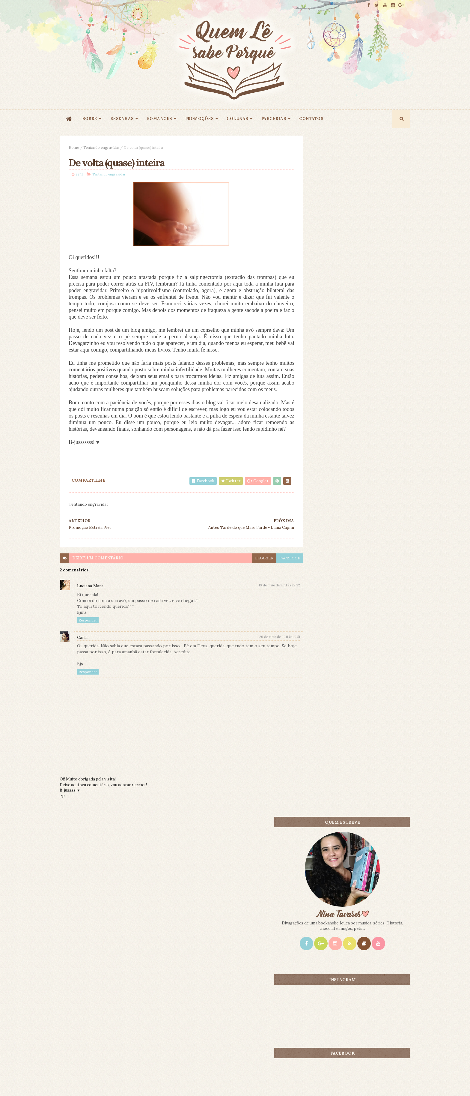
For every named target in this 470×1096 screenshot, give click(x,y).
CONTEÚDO (383, 472)
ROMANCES (159, 118)
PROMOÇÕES (199, 118)
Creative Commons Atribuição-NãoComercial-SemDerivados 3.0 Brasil (116, 1015)
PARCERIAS (273, 118)
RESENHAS (122, 118)
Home (74, 147)
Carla (82, 651)
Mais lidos (328, 472)
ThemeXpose (69, 1082)
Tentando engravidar (101, 147)
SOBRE (89, 118)
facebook (276, 572)
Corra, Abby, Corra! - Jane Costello (372, 566)
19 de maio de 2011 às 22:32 (266, 599)
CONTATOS (311, 118)
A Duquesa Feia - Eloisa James (368, 482)
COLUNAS (237, 118)
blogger (251, 572)
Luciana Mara (90, 600)
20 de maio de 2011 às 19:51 (266, 650)
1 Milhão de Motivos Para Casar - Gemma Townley (371, 527)
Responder (88, 634)
